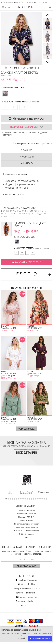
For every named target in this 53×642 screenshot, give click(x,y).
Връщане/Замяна (22, 531)
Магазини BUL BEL (26, 517)
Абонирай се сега (26, 566)
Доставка (35, 531)
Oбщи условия (26, 520)
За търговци (26, 605)
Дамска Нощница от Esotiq (30, 225)
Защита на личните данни (26, 527)
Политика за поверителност (26, 524)
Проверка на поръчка (26, 514)
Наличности (26, 163)
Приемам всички (40, 638)
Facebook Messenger (28, 580)
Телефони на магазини (26, 593)
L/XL (23, 107)
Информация (27, 157)
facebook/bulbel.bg (27, 597)
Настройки (22, 638)
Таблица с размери (32, 102)
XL (33, 253)
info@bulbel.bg (28, 584)
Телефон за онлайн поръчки (26, 588)
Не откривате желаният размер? (32, 143)
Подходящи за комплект (26, 127)
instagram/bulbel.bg (27, 601)
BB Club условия (26, 534)
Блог (27, 537)
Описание (26, 150)
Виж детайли (26, 452)
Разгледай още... (26, 429)
